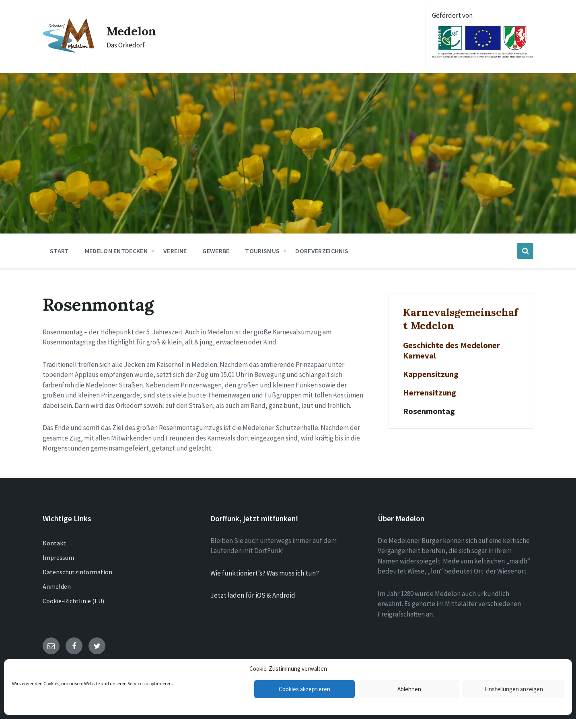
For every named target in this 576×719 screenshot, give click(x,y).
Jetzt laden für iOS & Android (252, 595)
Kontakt (54, 543)
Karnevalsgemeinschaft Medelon (460, 318)
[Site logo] (69, 50)
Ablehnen (409, 689)
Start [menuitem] (59, 251)
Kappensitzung (431, 374)
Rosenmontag (429, 411)
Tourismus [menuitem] (262, 251)
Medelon (131, 31)
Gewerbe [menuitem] (215, 251)
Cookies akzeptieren (304, 689)
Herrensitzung (429, 392)
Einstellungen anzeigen (513, 689)
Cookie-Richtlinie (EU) (73, 601)
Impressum (58, 557)
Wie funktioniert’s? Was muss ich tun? (264, 573)
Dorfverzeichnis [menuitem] (321, 251)
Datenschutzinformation (77, 572)
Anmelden (57, 586)
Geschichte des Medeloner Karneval (451, 350)
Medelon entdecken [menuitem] (116, 251)
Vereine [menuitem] (175, 251)
